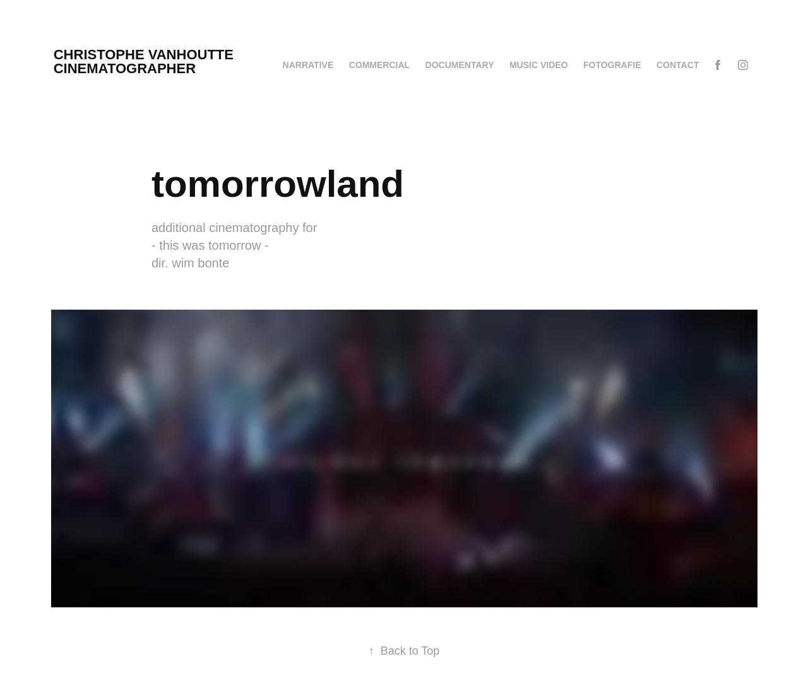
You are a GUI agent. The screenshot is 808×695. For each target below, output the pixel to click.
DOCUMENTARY (459, 65)
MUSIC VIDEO (538, 65)
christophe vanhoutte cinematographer (190, 61)
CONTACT (677, 65)
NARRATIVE (308, 65)
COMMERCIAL (379, 65)
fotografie (612, 65)
